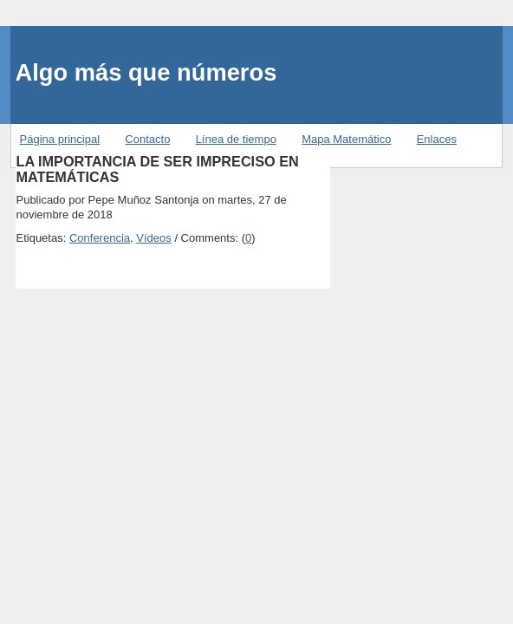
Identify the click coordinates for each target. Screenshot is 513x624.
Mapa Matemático (346, 139)
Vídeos (153, 237)
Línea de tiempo (236, 139)
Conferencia (99, 237)
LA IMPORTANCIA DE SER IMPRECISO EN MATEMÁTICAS (157, 169)
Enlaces (437, 139)
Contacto (147, 139)
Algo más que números (146, 72)
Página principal (60, 139)
